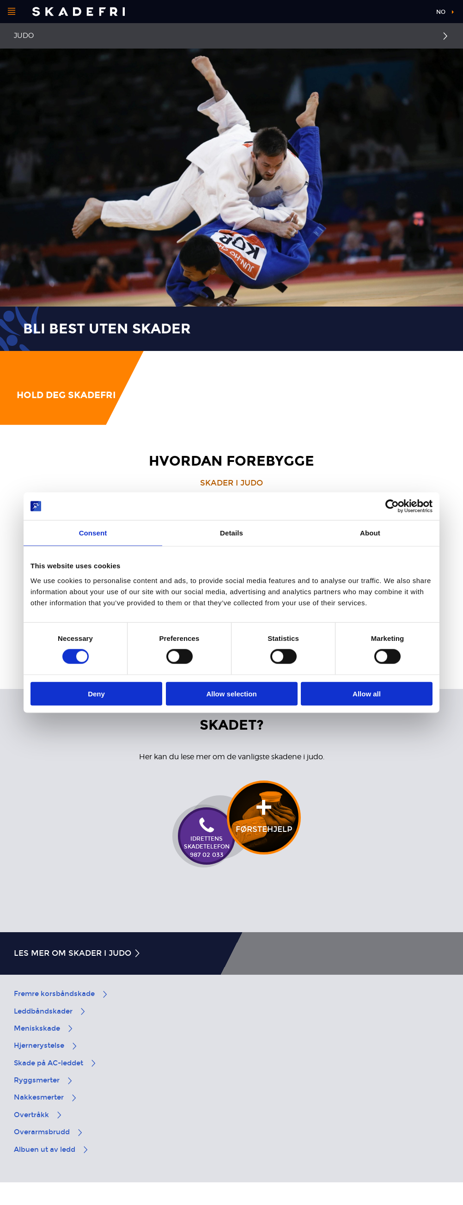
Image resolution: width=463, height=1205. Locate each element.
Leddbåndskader (50, 1011)
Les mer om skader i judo (77, 953)
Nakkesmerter (46, 1097)
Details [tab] (231, 533)
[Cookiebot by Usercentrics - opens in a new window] (392, 506)
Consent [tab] (93, 533)
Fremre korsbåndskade (61, 994)
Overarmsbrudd (49, 1132)
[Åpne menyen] (11, 11)
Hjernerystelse (46, 1045)
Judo (24, 35)
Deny (96, 693)
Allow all (367, 693)
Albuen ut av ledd (51, 1149)
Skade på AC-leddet (55, 1063)
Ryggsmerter (43, 1080)
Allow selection (231, 693)
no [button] (440, 12)
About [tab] (370, 533)
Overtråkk (38, 1115)
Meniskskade (44, 1028)
